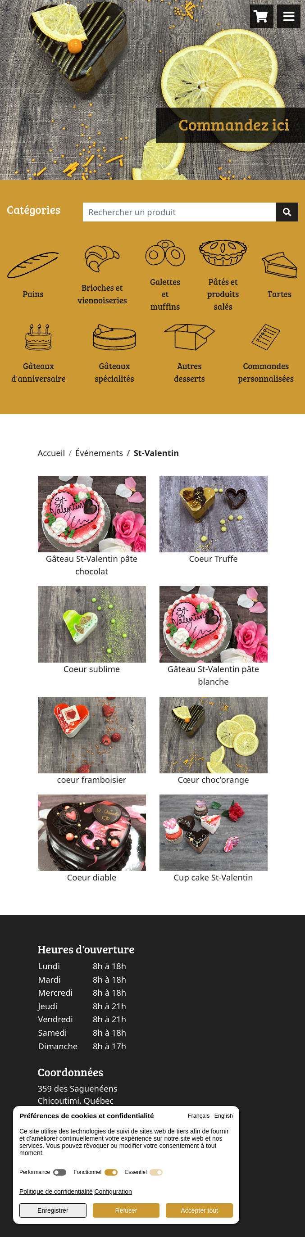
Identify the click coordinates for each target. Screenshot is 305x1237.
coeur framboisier (92, 779)
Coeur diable (92, 877)
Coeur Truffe (213, 558)
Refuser (126, 1210)
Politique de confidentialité (56, 1191)
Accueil (51, 452)
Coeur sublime (92, 668)
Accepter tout (199, 1210)
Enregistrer (52, 1210)
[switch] (60, 1172)
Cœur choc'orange (213, 779)
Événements (99, 452)
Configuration (113, 1191)
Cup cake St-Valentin (213, 877)
